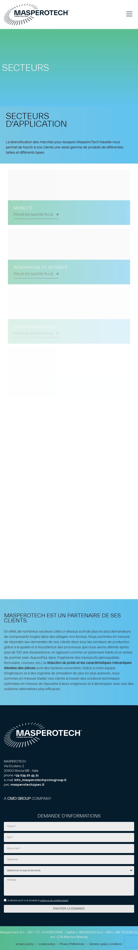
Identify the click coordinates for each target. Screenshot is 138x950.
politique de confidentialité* (54, 900)
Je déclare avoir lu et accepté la (38, 900)
